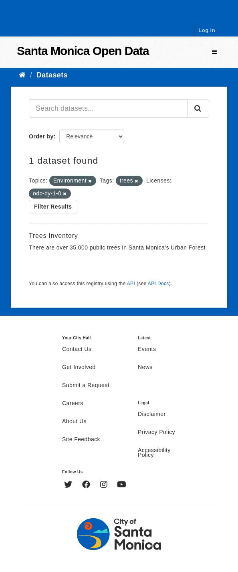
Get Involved (79, 367)
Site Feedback (81, 439)
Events (147, 349)
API (131, 283)
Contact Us (76, 349)
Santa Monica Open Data (83, 50)
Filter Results (53, 206)
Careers (72, 403)
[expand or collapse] (214, 52)
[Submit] (198, 108)
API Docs (158, 283)
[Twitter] (69, 485)
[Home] (22, 75)
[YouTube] (121, 485)
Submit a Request (85, 385)
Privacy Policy (156, 432)
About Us (74, 421)
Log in (206, 30)
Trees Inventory (53, 235)
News (145, 367)
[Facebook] (87, 485)
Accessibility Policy (154, 453)
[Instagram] (104, 485)
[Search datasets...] (108, 108)
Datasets (52, 75)
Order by (41, 136)
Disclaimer (152, 414)
